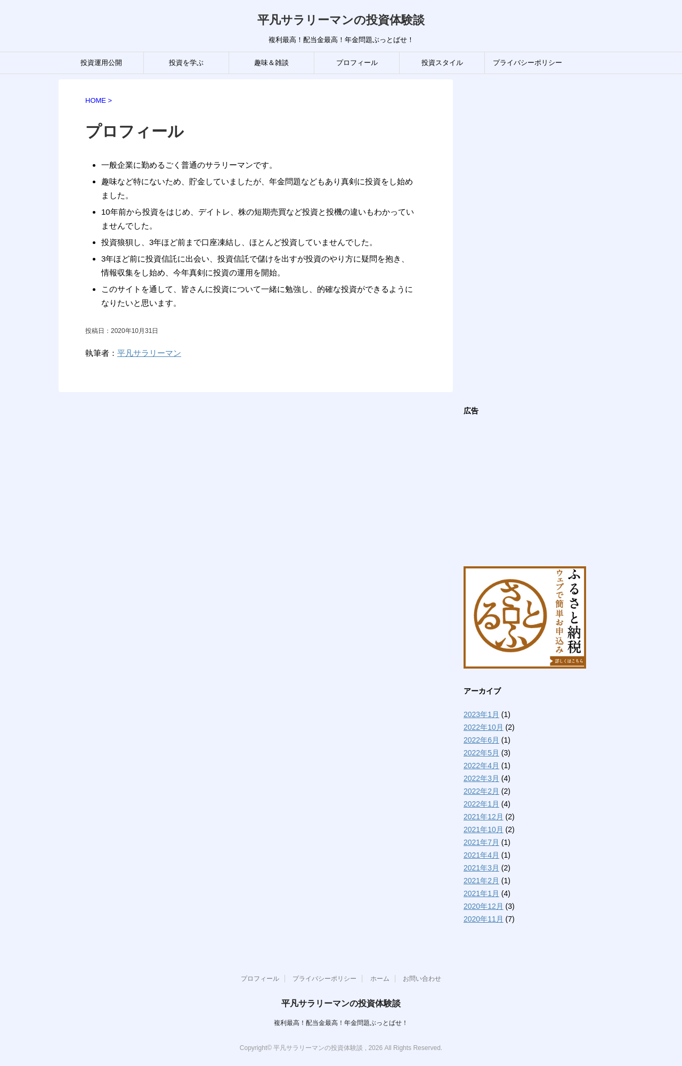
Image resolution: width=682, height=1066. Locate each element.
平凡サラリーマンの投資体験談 (341, 20)
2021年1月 (481, 893)
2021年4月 (481, 855)
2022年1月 (481, 804)
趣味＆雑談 (271, 63)
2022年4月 (481, 765)
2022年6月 (481, 740)
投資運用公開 (101, 63)
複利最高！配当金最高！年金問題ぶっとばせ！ (341, 1023)
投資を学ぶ (186, 63)
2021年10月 (484, 829)
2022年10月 (484, 727)
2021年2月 (481, 880)
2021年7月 (481, 842)
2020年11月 (484, 919)
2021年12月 (484, 816)
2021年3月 (481, 868)
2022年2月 (481, 791)
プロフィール (357, 63)
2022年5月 (481, 752)
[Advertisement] (543, 239)
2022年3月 (481, 778)
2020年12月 (484, 906)
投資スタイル (442, 63)
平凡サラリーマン (149, 352)
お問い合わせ (422, 978)
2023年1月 (481, 714)
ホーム (379, 978)
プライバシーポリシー (527, 63)
